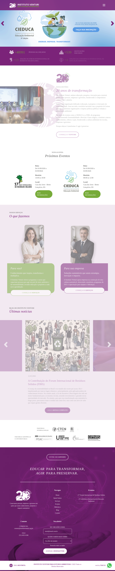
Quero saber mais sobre (57, 537)
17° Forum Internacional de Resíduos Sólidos (91, 495)
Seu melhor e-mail (57, 527)
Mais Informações (42, 194)
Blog (57, 510)
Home (57, 495)
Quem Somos (57, 498)
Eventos (57, 504)
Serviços (57, 501)
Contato (57, 513)
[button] (112, 23)
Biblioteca (57, 507)
